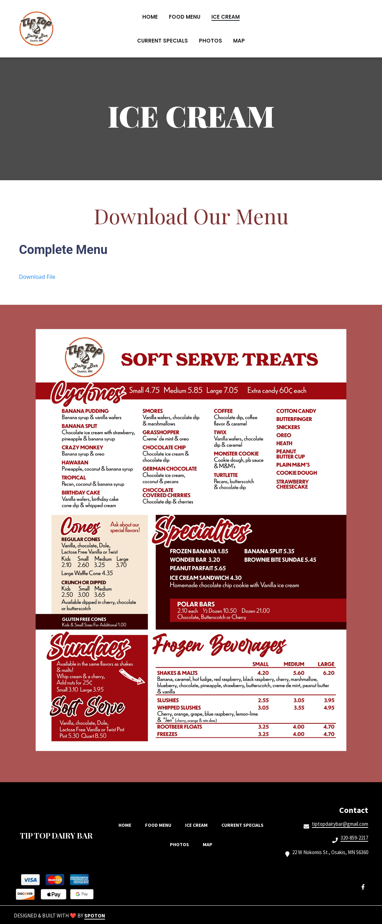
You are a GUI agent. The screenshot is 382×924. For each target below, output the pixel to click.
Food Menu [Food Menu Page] (184, 16)
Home (126, 825)
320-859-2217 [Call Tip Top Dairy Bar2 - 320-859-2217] (354, 838)
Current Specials (244, 825)
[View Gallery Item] (191, 540)
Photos (181, 844)
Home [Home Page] (150, 16)
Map (210, 844)
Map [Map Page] (239, 40)
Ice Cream (198, 825)
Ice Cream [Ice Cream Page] (225, 16)
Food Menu (160, 825)
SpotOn (94, 915)
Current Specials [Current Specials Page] (162, 40)
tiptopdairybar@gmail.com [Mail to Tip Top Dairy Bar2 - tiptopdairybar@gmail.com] (340, 824)
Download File (37, 277)
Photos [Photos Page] (210, 40)
